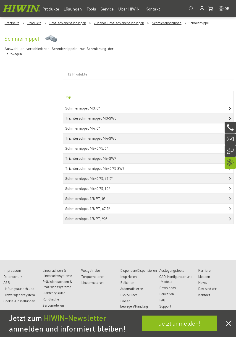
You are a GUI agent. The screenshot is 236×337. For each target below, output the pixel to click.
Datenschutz (12, 276)
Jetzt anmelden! (180, 323)
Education (166, 294)
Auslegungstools (171, 270)
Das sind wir (207, 288)
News (202, 282)
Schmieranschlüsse (166, 23)
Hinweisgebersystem (19, 295)
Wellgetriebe (90, 270)
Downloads (167, 287)
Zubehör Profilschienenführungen (119, 23)
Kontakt (204, 295)
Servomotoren (53, 305)
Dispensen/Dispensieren (138, 270)
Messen (204, 276)
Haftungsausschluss (18, 288)
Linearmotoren (92, 282)
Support (165, 306)
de (226, 8)
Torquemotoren (93, 276)
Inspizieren (128, 276)
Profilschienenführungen (67, 23)
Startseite (12, 23)
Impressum (12, 270)
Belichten (127, 282)
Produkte (34, 23)
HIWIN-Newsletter (75, 318)
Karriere (204, 270)
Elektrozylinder (53, 293)
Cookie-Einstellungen (19, 301)
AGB (6, 282)
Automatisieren (131, 288)
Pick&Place (129, 295)
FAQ (162, 300)
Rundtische (50, 299)
